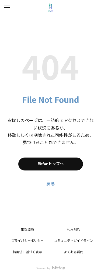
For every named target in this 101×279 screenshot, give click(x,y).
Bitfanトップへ (51, 163)
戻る (50, 184)
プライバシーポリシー (27, 241)
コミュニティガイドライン (73, 241)
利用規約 (73, 229)
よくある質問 (73, 252)
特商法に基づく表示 (27, 252)
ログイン (92, 7)
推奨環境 (27, 229)
